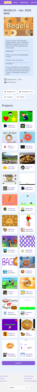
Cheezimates (29, 293)
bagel (27, 333)
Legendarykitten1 (30, 148)
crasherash (29, 272)
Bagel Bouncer (30, 187)
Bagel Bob (29, 250)
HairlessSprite (30, 231)
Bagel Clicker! (30, 291)
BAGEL (10, 271)
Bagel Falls (29, 208)
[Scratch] (8, 2)
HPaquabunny (12, 314)
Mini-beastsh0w (30, 210)
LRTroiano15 (11, 127)
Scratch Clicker (12, 333)
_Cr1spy (10, 293)
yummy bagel (30, 229)
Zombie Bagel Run (30, 312)
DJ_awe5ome (11, 210)
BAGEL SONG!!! (30, 125)
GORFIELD (29, 335)
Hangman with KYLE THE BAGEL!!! (30, 271)
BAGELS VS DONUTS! (12, 312)
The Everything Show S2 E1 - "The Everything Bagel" (12, 250)
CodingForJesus (30, 356)
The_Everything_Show (12, 252)
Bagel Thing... (12, 229)
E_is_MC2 (11, 148)
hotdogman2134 (12, 335)
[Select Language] (18, 387)
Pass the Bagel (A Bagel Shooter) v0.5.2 (12, 291)
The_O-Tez (11, 231)
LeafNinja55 (29, 127)
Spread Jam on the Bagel (30, 146)
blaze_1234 (11, 168)
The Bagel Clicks (12, 187)
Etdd (27, 314)
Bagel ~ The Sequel (12, 146)
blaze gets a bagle (12, 167)
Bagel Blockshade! (12, 354)
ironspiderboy (12, 356)
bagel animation (12, 125)
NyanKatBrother (12, 272)
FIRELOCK (11, 189)
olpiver (27, 168)
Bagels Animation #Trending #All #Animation (30, 167)
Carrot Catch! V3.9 (12, 208)
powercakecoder (30, 252)
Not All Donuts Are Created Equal (30, 354)
